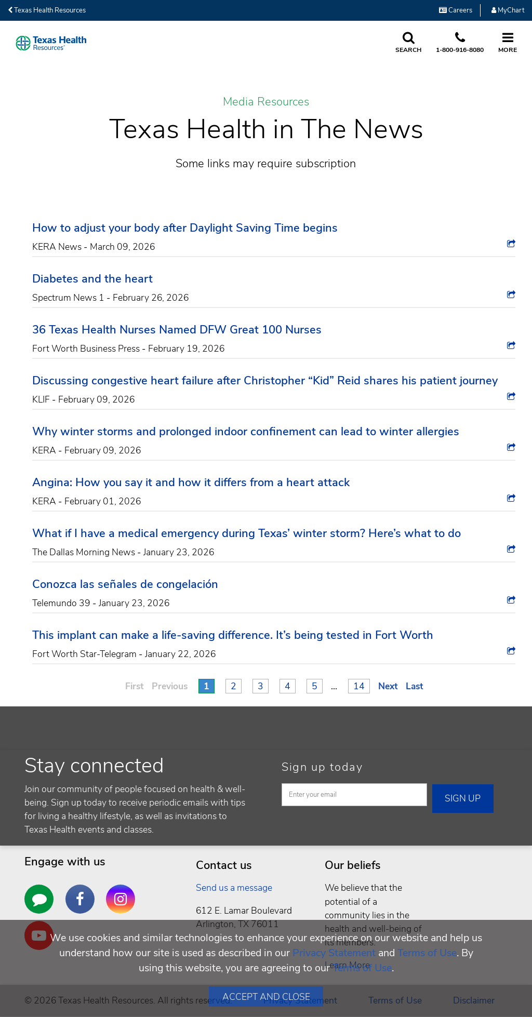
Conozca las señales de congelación (125, 584)
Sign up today (322, 767)
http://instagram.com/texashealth (123, 891)
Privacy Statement (334, 953)
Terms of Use (427, 953)
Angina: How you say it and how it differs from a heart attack (191, 482)
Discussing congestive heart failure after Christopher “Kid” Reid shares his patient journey (265, 381)
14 (359, 686)
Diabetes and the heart (92, 279)
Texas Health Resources (47, 10)
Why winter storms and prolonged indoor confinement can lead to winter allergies (245, 431)
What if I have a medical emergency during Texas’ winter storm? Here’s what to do (246, 533)
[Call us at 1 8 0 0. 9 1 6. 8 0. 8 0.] (460, 43)
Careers (455, 10)
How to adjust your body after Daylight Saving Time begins (185, 228)
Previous (170, 686)
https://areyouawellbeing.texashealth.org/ (42, 891)
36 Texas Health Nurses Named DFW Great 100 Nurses (177, 330)
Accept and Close (266, 997)
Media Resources (266, 102)
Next (387, 686)
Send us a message (234, 887)
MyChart (507, 10)
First (134, 686)
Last (414, 686)
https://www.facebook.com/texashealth (83, 891)
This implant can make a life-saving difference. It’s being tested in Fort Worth (232, 635)
